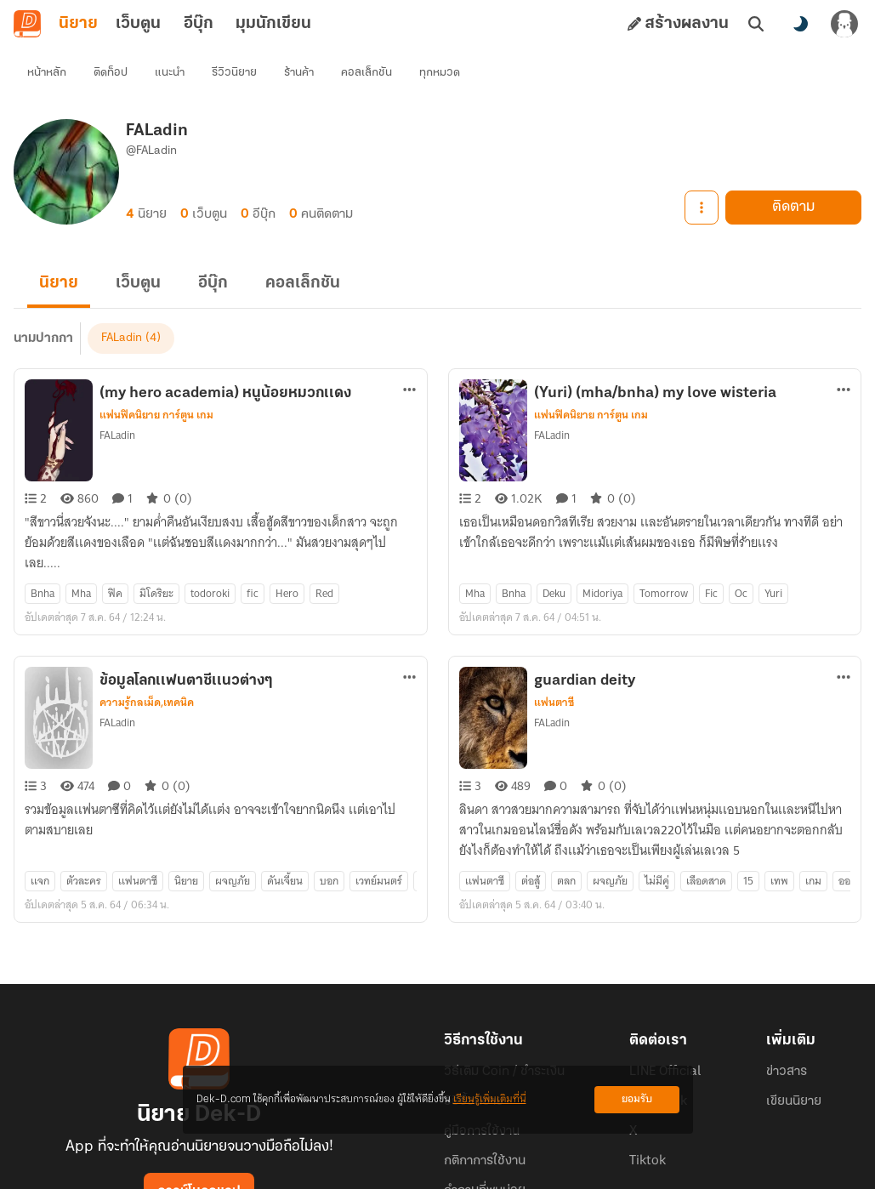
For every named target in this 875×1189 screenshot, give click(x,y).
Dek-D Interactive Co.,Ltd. (379, 1168)
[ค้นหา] (756, 24)
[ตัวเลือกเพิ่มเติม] (410, 359)
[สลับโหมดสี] (800, 24)
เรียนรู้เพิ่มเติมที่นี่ (489, 1099)
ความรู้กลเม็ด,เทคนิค (146, 641)
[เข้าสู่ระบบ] (844, 24)
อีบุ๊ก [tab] (198, 23)
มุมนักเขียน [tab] (273, 23)
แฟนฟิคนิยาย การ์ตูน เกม (156, 384)
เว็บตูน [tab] (138, 23)
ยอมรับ (637, 1099)
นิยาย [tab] (78, 23)
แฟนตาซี (554, 641)
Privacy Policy (560, 1168)
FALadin (117, 404)
